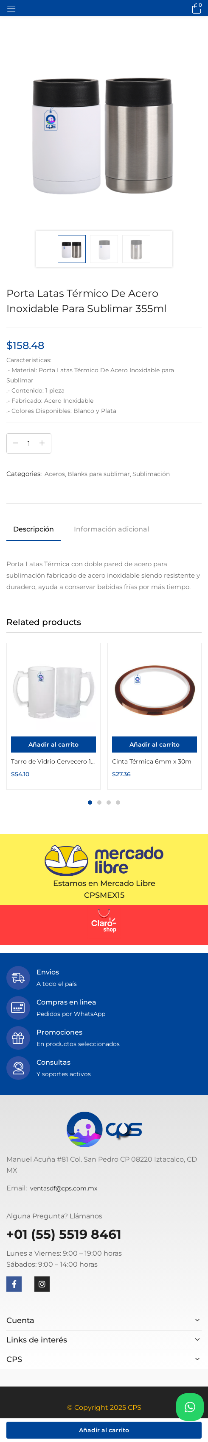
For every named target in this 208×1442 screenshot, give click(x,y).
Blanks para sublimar (98, 474)
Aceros (55, 474)
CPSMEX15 (104, 895)
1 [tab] (90, 802)
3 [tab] (109, 802)
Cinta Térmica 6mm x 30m (151, 761)
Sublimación (151, 474)
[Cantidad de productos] (28, 443)
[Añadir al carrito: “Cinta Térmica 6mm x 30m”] (154, 744)
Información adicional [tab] (111, 529)
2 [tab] (99, 802)
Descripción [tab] (33, 529)
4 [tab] (118, 802)
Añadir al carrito (104, 1430)
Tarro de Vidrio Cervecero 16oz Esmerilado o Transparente (53, 761)
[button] (195, 8)
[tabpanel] (53, 716)
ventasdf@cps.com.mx (63, 1188)
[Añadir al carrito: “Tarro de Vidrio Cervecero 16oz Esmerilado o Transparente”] (53, 744)
